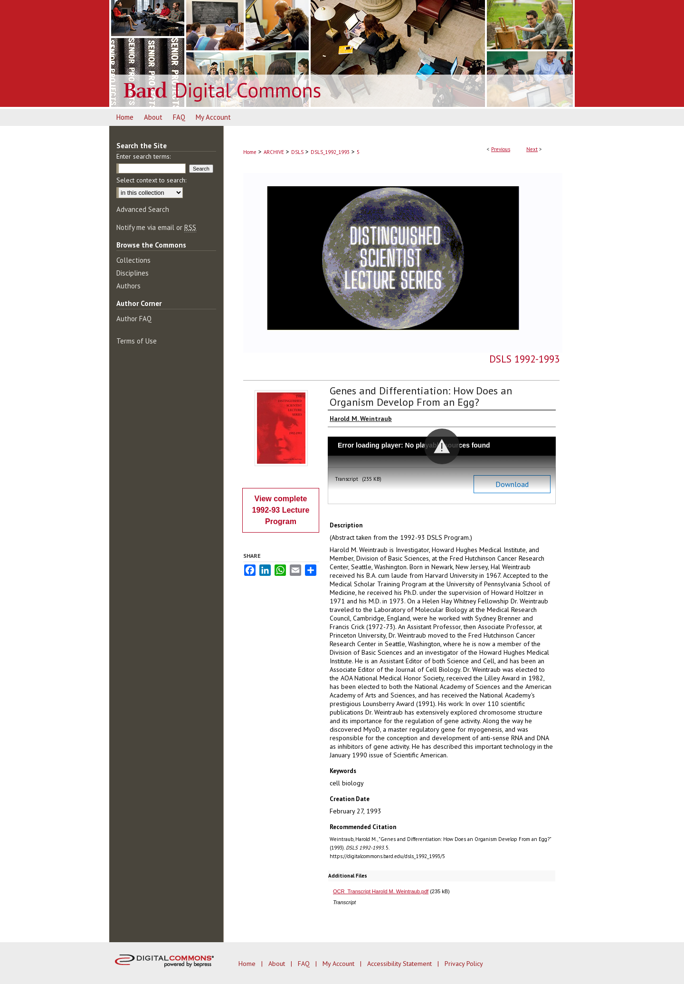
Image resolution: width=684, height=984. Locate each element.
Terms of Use (136, 340)
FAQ (305, 963)
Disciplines (132, 272)
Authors (128, 285)
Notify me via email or (156, 227)
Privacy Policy (464, 963)
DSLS (297, 152)
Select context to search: (151, 180)
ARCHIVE (274, 152)
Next (532, 149)
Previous (500, 149)
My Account (339, 963)
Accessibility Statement (400, 963)
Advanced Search (142, 209)
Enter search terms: (143, 156)
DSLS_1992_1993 (330, 152)
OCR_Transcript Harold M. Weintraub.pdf (380, 891)
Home (249, 152)
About (277, 963)
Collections (133, 260)
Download (512, 484)
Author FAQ (134, 318)
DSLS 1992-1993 (524, 359)
